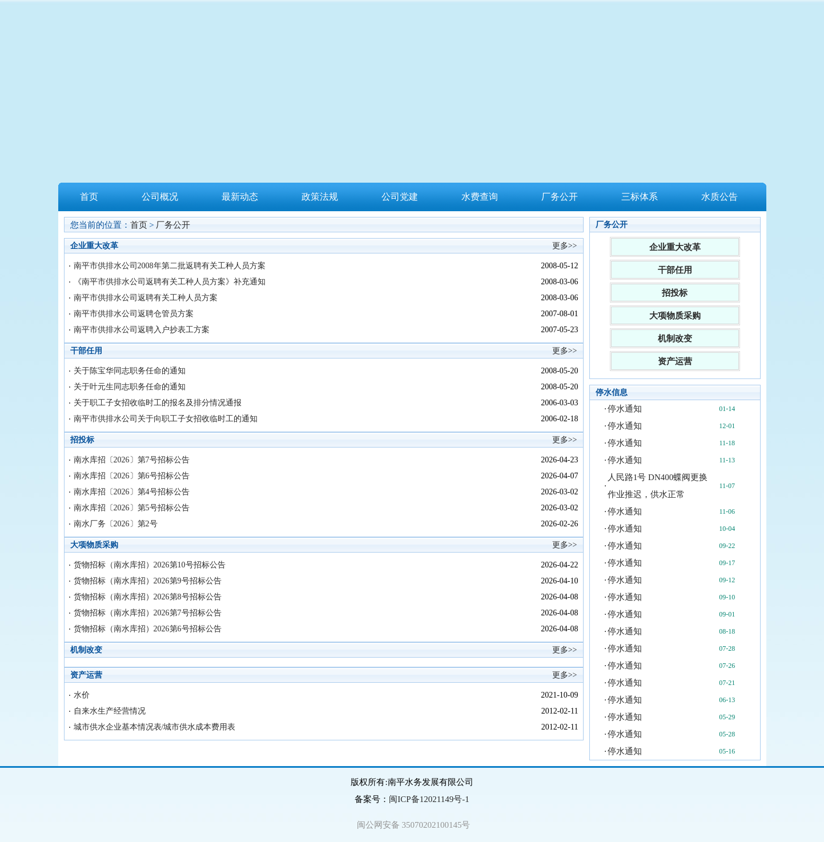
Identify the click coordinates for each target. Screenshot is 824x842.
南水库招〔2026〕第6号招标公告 (132, 476)
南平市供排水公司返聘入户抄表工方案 (142, 329)
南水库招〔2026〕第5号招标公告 (132, 507)
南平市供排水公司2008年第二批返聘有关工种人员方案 (170, 265)
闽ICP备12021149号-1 (429, 799)
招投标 (675, 292)
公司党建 (399, 197)
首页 (89, 197)
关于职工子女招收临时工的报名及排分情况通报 (158, 402)
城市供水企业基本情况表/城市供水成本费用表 (155, 727)
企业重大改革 (675, 247)
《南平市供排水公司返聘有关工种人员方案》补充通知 (170, 281)
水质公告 (719, 197)
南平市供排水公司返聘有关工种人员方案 (146, 297)
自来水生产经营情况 (110, 711)
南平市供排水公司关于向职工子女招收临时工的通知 (166, 418)
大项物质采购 (675, 315)
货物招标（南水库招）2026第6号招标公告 (148, 629)
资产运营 (675, 361)
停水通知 (625, 408)
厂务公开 (559, 197)
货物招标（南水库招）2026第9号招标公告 (148, 581)
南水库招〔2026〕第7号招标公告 (132, 460)
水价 (82, 695)
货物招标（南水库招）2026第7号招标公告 (148, 613)
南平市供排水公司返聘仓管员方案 (134, 313)
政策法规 (320, 197)
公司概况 (160, 197)
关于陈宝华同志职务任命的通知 (130, 370)
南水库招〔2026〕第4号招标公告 (132, 492)
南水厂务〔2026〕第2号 (116, 523)
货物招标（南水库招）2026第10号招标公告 (150, 565)
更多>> (564, 245)
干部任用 (675, 270)
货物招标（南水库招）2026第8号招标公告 (148, 597)
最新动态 (240, 197)
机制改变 (675, 338)
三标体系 (639, 197)
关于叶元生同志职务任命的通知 (130, 386)
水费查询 (479, 197)
